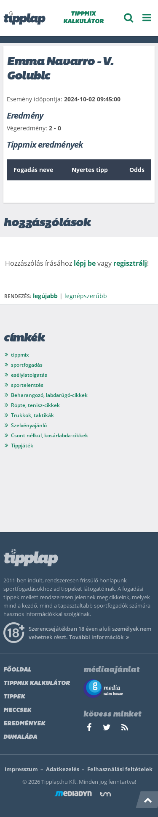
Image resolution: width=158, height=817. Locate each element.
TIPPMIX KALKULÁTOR (83, 18)
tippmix (20, 354)
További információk (100, 637)
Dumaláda (20, 737)
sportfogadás (27, 364)
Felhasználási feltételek (120, 769)
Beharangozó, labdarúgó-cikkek (49, 395)
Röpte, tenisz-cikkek (35, 405)
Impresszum (21, 769)
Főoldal (17, 670)
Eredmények (24, 724)
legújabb (45, 296)
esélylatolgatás (29, 374)
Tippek (14, 697)
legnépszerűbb (85, 296)
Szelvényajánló (29, 425)
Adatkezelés (62, 769)
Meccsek (17, 710)
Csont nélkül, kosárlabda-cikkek (49, 435)
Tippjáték (22, 445)
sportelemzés (27, 385)
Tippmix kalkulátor (36, 683)
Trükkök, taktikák (32, 415)
